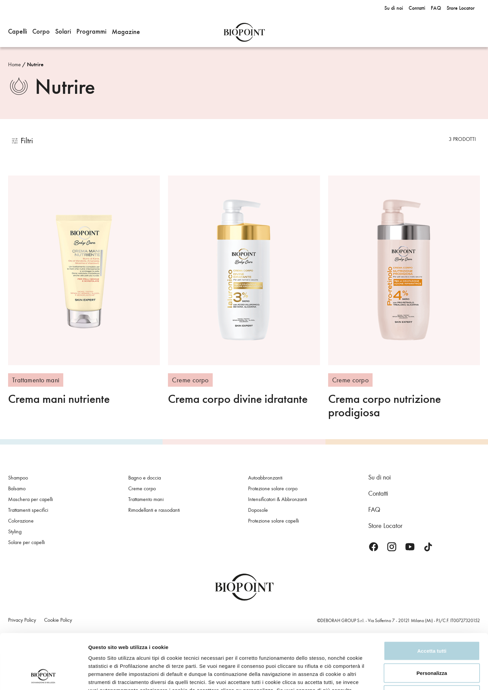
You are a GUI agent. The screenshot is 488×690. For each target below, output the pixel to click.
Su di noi (379, 477)
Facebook (373, 546)
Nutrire (35, 64)
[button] (17, 32)
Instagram (391, 546)
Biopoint (244, 32)
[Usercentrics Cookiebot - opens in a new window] (43, 677)
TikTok (428, 546)
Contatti (378, 493)
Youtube (410, 546)
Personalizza (432, 624)
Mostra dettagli (420, 677)
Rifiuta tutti (431, 646)
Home (14, 64)
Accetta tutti (432, 602)
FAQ (374, 509)
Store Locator (385, 526)
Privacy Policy (112, 649)
